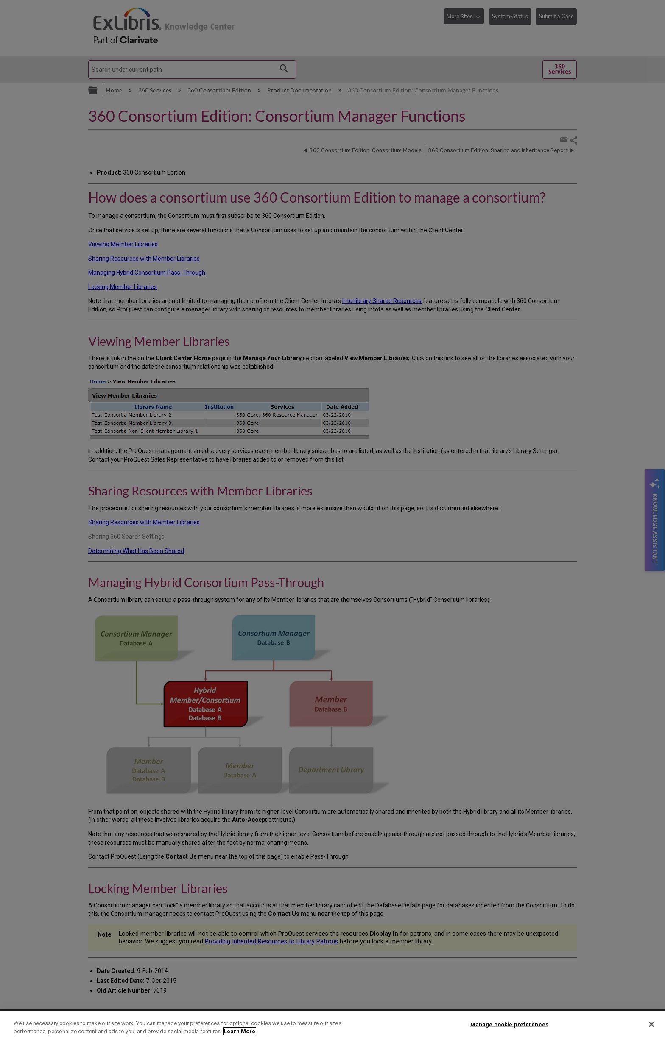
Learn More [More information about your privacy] (239, 1031)
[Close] (651, 1024)
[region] (332, 1025)
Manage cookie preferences (509, 1024)
